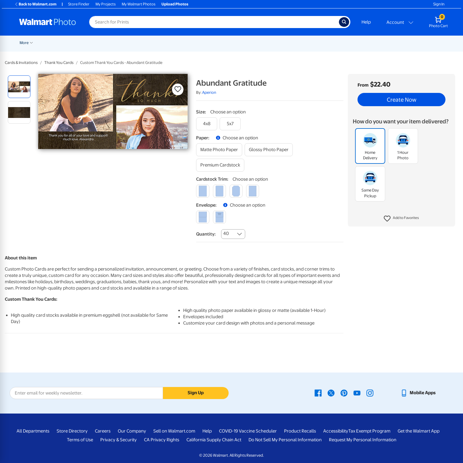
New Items (50, 42)
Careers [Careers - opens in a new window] (103, 431)
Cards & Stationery (152, 42)
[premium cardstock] (220, 165)
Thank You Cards (59, 62)
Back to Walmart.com (35, 4)
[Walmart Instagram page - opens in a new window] (370, 392)
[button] (401, 219)
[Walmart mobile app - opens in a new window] (418, 392)
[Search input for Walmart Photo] (214, 22)
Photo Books (278, 42)
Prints (121, 42)
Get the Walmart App (419, 431)
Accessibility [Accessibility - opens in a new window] (335, 431)
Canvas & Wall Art (217, 42)
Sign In (438, 4)
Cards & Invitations (21, 62)
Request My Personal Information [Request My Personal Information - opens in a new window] (362, 439)
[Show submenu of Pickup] (108, 42)
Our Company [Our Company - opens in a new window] (132, 431)
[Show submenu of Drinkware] (362, 42)
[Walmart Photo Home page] (47, 22)
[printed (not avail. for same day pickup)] (219, 217)
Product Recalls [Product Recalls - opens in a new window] (300, 431)
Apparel (325, 42)
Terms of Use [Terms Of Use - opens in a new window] (80, 439)
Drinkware (351, 42)
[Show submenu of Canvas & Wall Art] (234, 42)
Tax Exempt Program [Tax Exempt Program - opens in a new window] (369, 431)
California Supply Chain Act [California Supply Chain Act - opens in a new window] (213, 439)
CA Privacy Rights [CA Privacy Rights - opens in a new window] (161, 439)
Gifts (304, 42)
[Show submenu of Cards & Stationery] (171, 42)
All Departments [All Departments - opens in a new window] (33, 431)
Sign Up (196, 392)
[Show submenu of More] (409, 42)
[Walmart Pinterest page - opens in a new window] (344, 392)
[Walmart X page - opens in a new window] (331, 392)
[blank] (202, 217)
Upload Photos (174, 4)
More (402, 42)
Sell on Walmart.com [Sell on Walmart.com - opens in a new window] (174, 431)
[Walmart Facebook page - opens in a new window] (318, 392)
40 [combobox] (226, 233)
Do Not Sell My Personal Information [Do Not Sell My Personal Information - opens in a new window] (285, 439)
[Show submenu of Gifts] (310, 42)
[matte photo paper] (219, 149)
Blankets (249, 42)
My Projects (105, 4)
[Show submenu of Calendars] (390, 42)
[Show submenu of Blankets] (259, 42)
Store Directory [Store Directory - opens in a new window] (72, 431)
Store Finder (78, 4)
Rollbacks (26, 42)
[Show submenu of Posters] (195, 42)
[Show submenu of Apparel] (334, 42)
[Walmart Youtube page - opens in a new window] (357, 392)
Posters (185, 42)
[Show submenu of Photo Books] (292, 42)
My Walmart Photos (138, 4)
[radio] (19, 86)
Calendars (379, 42)
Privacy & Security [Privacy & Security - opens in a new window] (118, 439)
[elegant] (236, 191)
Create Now (401, 99)
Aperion (209, 92)
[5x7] (230, 123)
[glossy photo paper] (269, 149)
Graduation (76, 42)
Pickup (99, 42)
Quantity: (206, 234)
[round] (219, 191)
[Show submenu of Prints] (128, 42)
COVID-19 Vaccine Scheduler (248, 431)
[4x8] (206, 123)
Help (366, 22)
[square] (202, 191)
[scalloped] (252, 191)
